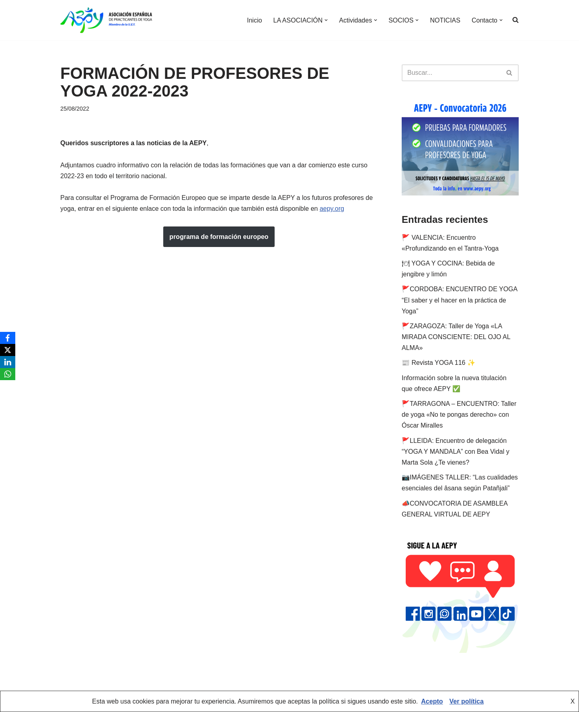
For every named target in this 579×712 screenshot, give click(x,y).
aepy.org (332, 208)
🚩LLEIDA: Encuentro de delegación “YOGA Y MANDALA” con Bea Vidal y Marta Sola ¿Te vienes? (455, 451)
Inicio (254, 20)
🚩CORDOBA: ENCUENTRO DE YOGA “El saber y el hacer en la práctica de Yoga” (459, 300)
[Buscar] (451, 72)
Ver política (467, 701)
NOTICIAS (445, 20)
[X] (7, 350)
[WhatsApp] (7, 374)
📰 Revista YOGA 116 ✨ (438, 362)
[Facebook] (7, 338)
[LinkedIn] (7, 362)
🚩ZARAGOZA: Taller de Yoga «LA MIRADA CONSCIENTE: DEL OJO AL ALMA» (456, 337)
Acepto (432, 701)
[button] (326, 20)
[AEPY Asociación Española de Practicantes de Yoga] (106, 20)
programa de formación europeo (218, 236)
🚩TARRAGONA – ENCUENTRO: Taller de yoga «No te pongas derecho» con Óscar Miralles (459, 414)
